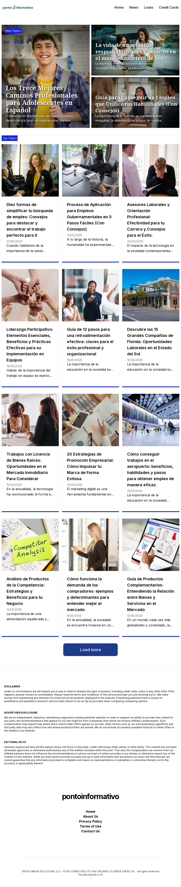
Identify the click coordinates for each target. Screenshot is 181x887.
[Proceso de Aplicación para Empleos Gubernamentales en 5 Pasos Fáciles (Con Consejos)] (90, 170)
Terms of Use (90, 826)
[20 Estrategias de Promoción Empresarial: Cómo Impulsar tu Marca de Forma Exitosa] (90, 420)
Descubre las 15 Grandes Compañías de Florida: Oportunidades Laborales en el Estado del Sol (150, 341)
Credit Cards (169, 7)
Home (119, 7)
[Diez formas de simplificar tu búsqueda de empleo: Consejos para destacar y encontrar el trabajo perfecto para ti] (30, 170)
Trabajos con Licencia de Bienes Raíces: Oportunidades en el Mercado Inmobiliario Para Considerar (28, 466)
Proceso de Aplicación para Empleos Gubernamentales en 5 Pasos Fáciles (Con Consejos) (89, 217)
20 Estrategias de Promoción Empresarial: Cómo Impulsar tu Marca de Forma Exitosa (90, 466)
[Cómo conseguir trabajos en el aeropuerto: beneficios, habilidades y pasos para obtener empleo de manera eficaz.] (150, 420)
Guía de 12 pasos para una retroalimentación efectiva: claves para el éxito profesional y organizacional (90, 341)
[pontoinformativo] (17, 7)
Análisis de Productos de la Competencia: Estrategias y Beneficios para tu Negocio (28, 591)
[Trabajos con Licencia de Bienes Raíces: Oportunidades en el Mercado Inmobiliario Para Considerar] (30, 420)
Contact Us (90, 831)
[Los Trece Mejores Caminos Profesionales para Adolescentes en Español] (48, 103)
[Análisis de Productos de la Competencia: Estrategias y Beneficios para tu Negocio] (30, 545)
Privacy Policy (90, 821)
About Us (90, 816)
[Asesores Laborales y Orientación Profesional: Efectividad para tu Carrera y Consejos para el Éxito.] (150, 170)
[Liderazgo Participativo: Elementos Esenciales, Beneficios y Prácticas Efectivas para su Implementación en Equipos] (30, 295)
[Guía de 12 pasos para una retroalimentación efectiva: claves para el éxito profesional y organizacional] (90, 295)
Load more (90, 649)
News (133, 7)
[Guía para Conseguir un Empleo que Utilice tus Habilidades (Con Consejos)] (136, 108)
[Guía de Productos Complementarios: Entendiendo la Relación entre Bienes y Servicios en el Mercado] (150, 545)
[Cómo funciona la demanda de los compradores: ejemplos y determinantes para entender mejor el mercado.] (90, 545)
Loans (148, 7)
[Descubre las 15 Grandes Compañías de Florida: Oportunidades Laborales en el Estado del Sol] (150, 295)
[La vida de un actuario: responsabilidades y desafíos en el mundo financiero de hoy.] (136, 56)
